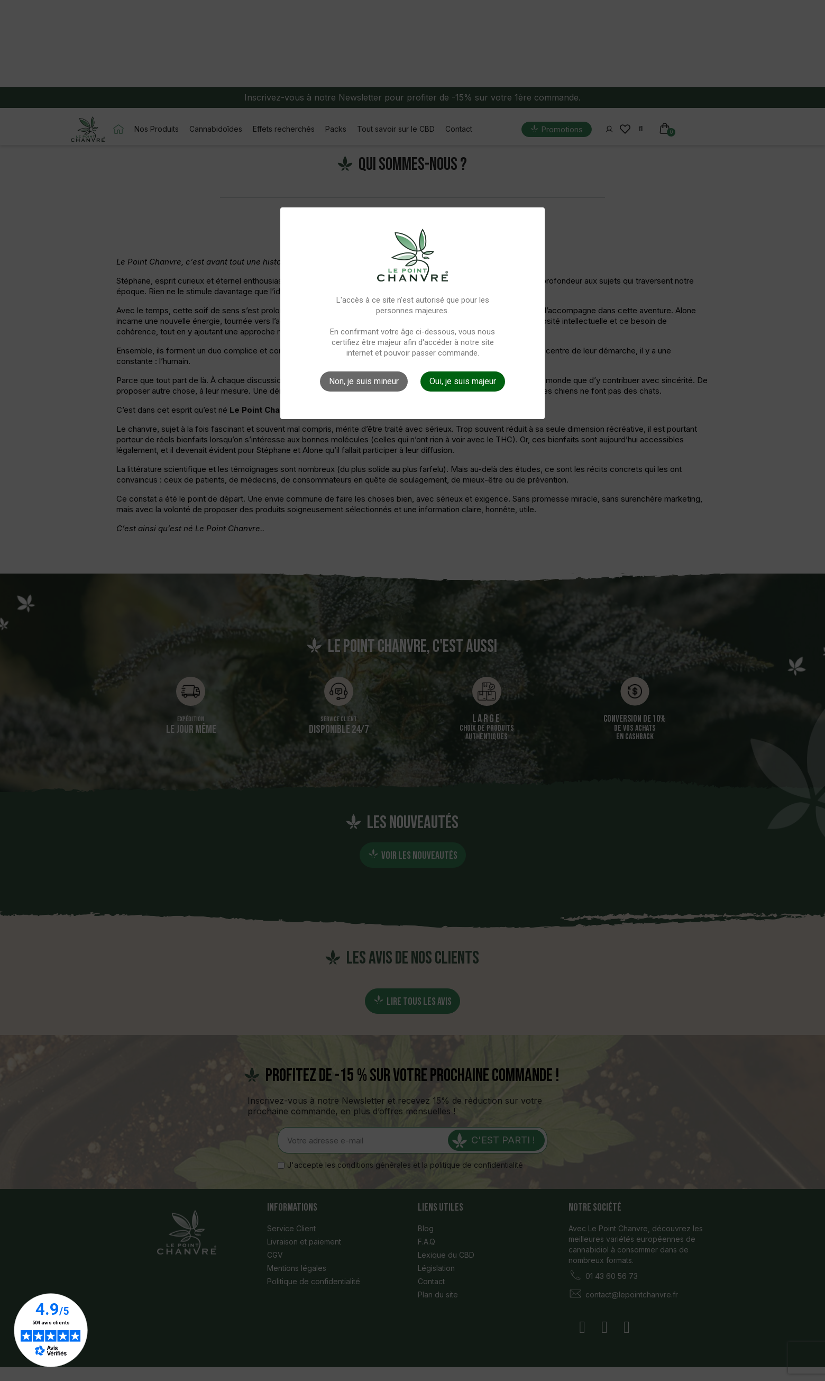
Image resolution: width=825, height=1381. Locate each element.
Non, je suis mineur (364, 381)
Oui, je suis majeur (462, 381)
